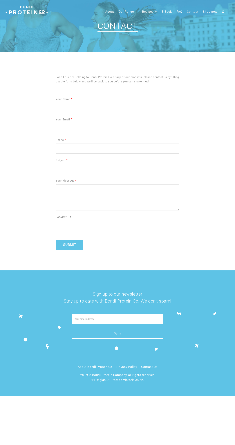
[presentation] (83, 228)
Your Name (64, 99)
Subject (62, 160)
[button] (223, 11)
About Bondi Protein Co (95, 367)
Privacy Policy (126, 367)
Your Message (66, 180)
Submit (69, 245)
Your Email (64, 119)
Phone (61, 140)
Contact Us (149, 367)
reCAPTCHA (64, 217)
